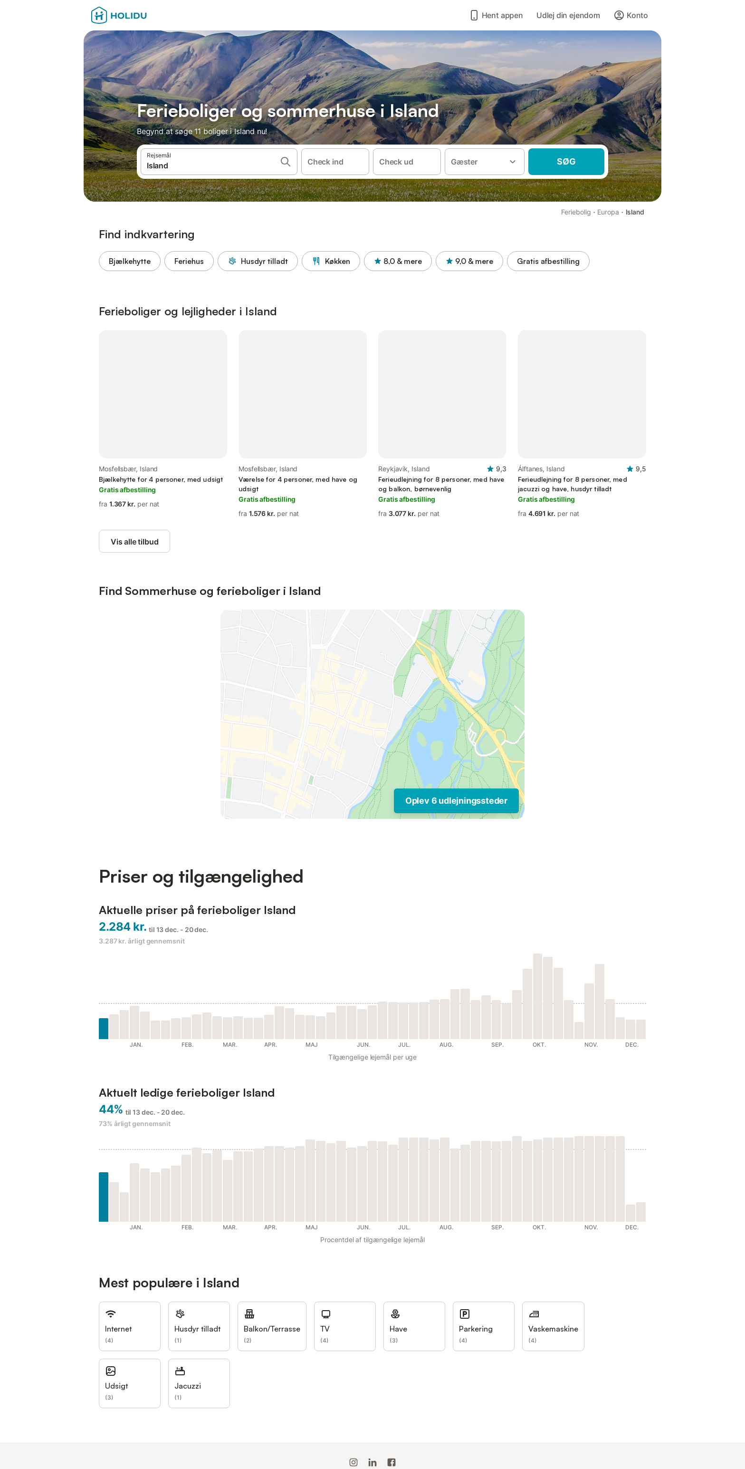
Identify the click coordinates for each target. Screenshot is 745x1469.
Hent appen (495, 15)
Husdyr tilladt (258, 261)
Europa (608, 212)
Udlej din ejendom (568, 15)
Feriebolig (576, 212)
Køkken (331, 261)
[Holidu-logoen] (138, 15)
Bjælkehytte (130, 261)
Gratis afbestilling (548, 261)
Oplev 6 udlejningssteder (456, 801)
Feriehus (189, 261)
